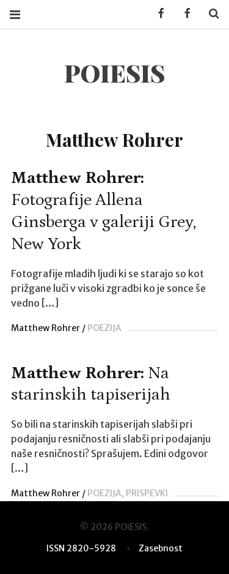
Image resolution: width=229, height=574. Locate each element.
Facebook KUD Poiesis (157, 13)
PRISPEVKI (147, 493)
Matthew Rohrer (45, 328)
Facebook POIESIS (183, 13)
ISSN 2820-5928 (81, 548)
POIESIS (114, 72)
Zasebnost (161, 548)
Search (209, 13)
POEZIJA (104, 328)
